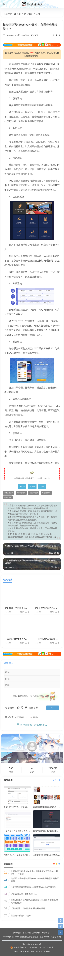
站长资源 (28, 13)
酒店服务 (46, 493)
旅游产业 (33, 493)
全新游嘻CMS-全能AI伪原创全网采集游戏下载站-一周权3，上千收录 (34, 870)
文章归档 (36, 932)
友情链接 (46, 932)
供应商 (7, 497)
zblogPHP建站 (50, 936)
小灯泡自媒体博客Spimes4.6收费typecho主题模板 (33, 884)
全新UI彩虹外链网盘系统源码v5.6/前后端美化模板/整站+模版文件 (34, 899)
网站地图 (17, 932)
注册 (47, 695)
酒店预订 (8, 493)
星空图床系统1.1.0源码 (21, 913)
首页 (19, 13)
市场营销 (21, 493)
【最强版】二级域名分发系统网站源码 (21, 831)
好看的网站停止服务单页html (46, 831)
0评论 (35, 35)
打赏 (22, 486)
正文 (38, 13)
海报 (32, 486)
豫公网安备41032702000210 (26, 947)
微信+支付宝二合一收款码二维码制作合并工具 (24, 807)
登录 (20, 695)
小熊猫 (32, 755)
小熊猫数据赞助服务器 (28, 936)
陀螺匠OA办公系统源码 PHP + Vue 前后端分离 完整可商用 (30, 855)
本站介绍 (27, 932)
